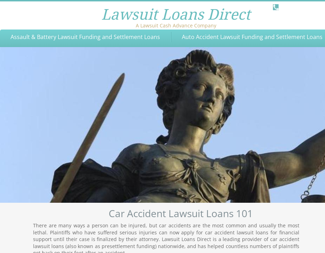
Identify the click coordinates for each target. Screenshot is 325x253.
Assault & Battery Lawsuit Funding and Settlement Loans (85, 37)
